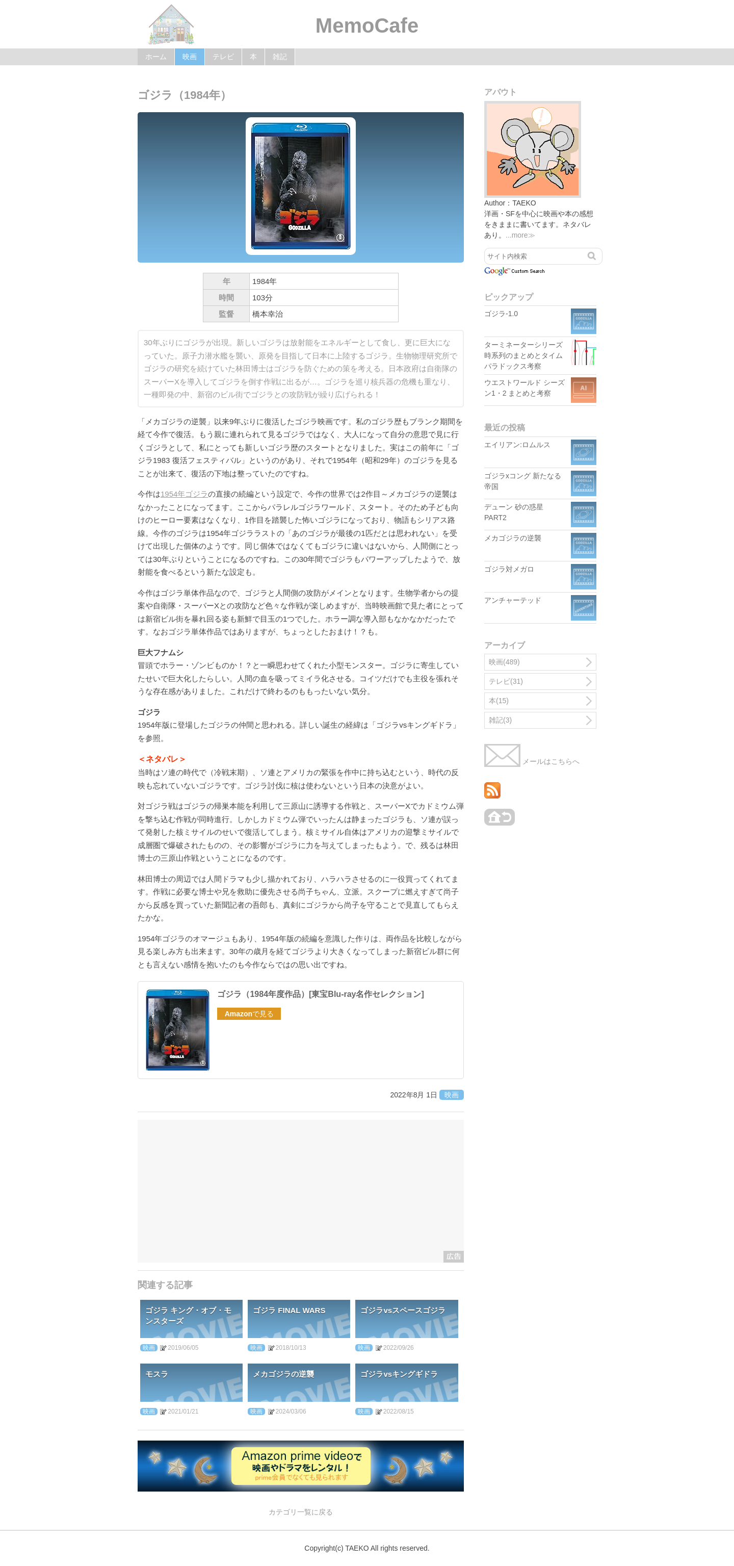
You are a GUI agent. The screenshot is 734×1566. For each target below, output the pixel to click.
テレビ (223, 57)
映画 (189, 57)
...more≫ (520, 235)
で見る (249, 1014)
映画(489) (504, 662)
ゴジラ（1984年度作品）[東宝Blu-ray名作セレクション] (320, 994)
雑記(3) (500, 720)
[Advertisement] (301, 1191)
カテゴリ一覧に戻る (301, 1512)
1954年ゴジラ (184, 494)
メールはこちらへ (532, 761)
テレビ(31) (506, 681)
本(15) (499, 701)
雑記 (280, 57)
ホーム (156, 57)
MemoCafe (367, 25)
